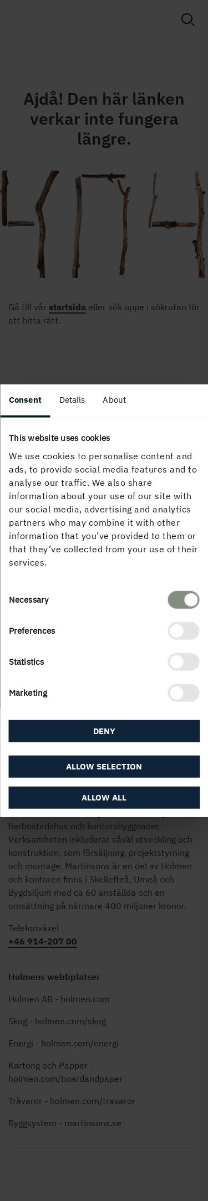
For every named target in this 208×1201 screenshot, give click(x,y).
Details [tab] (72, 399)
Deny (104, 731)
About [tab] (114, 399)
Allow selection (104, 766)
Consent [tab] (25, 399)
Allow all (104, 797)
